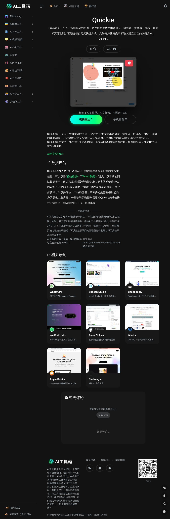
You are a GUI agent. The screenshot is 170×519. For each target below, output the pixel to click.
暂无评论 (76, 398)
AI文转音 (105, 112)
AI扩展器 (92, 112)
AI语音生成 (119, 112)
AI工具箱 (67, 515)
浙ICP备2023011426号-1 (82, 515)
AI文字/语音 (54, 153)
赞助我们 (105, 460)
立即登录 (103, 415)
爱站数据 (72, 176)
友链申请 (90, 460)
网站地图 (120, 460)
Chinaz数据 (88, 176)
